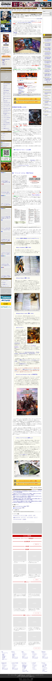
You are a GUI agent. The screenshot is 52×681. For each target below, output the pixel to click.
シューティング (44, 668)
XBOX (8, 8)
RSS (1, 0)
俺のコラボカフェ (5, 111)
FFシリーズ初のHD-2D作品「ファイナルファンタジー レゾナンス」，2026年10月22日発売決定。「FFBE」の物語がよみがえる (48, 40)
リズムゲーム (44, 669)
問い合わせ (16, 0)
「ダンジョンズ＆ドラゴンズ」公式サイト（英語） (28, 480)
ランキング (49, 0)
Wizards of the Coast (17, 517)
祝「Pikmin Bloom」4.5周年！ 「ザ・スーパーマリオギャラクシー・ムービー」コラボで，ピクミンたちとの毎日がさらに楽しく (5, 193)
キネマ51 (4, 126)
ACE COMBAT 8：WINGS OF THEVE (48, 102)
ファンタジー (24, 517)
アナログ (39, 8)
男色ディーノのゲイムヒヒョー (7, 94)
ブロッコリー (34, 9)
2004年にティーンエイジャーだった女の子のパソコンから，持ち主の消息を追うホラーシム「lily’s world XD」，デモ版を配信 (48, 66)
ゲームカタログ (44, 671)
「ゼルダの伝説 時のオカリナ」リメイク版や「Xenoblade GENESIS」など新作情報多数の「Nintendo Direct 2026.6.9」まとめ (48, 44)
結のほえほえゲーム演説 (6, 108)
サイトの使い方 (11, 0)
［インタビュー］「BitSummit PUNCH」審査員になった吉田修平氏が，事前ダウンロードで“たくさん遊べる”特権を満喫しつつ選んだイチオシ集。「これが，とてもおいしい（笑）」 (6, 276)
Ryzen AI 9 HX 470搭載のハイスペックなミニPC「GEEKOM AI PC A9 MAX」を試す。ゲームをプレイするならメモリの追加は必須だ (20, 609)
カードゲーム (44, 667)
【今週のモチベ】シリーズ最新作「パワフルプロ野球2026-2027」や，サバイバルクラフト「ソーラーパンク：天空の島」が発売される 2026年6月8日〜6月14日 (34, 576)
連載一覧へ (9, 130)
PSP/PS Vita (43, 651)
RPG (34, 515)
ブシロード (29, 9)
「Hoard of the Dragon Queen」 (29, 352)
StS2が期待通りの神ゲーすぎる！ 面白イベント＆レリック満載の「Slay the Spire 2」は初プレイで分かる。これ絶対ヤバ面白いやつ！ (6, 240)
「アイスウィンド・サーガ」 (23, 165)
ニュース (3, 61)
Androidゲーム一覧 (25, 671)
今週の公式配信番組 (6, 90)
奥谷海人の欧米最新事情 (6, 83)
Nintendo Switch (4, 146)
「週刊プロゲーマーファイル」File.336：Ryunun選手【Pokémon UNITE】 (33, 562)
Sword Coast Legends (18, 519)
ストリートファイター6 (48, 90)
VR (27, 8)
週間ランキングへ (49, 81)
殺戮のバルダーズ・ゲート (27, 369)
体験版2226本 (9, 6)
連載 (15, 9)
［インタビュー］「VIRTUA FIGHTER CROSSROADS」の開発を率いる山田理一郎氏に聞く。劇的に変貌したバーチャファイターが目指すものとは (34, 643)
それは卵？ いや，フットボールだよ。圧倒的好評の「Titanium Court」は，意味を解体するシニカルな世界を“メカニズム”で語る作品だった (20, 595)
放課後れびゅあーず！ (6, 128)
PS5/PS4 (12, 8)
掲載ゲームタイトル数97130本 (6, 5)
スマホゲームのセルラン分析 (7, 96)
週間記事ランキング (5, 133)
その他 (43, 670)
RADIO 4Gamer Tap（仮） (6, 102)
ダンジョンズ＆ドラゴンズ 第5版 (6, 43)
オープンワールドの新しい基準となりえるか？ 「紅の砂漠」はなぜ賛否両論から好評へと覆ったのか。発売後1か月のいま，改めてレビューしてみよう (6, 217)
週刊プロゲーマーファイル (7, 88)
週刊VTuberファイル (6, 92)
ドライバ (33, 668)
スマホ (20, 8)
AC (35, 8)
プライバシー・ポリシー (26, 678)
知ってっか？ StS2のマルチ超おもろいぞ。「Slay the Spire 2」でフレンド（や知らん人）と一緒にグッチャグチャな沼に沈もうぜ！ (6, 229)
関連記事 (15, 32)
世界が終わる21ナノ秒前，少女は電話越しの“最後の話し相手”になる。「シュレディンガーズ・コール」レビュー (34, 609)
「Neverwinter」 (33, 160)
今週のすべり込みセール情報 (7, 99)
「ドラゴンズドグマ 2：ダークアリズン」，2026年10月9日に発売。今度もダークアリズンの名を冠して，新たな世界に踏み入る (48, 70)
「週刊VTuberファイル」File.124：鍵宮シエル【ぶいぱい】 (19, 562)
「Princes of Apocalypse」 (23, 353)
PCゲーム (3, 142)
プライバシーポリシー (6, 280)
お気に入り (41, 0)
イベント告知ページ (23, 454)
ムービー (3, 64)
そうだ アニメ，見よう (6, 104)
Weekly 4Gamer (5, 85)
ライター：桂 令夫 (39, 18)
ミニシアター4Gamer (6, 119)
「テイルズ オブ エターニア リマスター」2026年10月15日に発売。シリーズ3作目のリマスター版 (48, 53)
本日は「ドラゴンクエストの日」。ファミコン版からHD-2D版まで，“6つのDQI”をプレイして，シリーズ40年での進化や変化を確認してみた (6, 204)
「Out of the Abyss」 (32, 353)
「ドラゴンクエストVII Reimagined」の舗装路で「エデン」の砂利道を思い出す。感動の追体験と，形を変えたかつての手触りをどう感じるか (5, 181)
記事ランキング (4, 659)
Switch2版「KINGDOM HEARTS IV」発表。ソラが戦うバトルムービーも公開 (48, 75)
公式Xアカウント (5, 0)
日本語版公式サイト (23, 363)
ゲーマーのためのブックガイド (7, 106)
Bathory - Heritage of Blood (48, 112)
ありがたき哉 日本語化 (6, 122)
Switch (16, 8)
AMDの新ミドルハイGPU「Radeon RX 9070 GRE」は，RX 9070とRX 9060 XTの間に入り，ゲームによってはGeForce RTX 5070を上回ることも (34, 595)
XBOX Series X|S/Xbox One (5, 143)
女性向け (23, 8)
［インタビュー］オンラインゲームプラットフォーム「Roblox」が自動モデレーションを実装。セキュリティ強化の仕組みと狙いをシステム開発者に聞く (5, 253)
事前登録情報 (24, 666)
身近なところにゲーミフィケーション (7, 125)
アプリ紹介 (24, 668)
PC (4, 8)
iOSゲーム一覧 (24, 670)
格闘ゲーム (44, 666)
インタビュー (6, 9)
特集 (3, 62)
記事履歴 (45, 0)
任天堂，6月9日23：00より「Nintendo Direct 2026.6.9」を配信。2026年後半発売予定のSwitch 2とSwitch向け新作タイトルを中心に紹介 (48, 79)
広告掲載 (32, 678)
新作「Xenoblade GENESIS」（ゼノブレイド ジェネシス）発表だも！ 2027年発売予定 (48, 62)
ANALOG (30, 515)
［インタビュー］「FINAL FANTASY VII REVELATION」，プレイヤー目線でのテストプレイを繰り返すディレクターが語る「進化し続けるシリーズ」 (5, 265)
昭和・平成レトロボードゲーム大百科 (7, 114)
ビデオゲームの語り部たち (7, 117)
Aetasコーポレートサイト (6, 286)
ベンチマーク (34, 669)
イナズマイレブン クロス (48, 105)
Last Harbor (46, 115)
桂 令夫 (30, 517)
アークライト (24, 9)
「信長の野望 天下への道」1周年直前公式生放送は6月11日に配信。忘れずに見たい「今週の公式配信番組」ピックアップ (20, 575)
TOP (2, 8)
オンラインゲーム (5, 652)
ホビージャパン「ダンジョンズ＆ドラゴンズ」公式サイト (28, 102)
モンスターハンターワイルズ (48, 109)
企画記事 (24, 519)
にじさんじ (46, 96)
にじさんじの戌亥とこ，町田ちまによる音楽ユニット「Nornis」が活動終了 (48, 49)
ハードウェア (31, 8)
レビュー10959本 (3, 6)
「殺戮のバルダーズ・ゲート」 (25, 359)
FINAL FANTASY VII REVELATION (48, 93)
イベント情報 (11, 9)
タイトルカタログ (15, 658)
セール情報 (24, 667)
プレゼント (4, 135)
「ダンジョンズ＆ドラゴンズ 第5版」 (24, 22)
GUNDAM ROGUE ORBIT (48, 87)
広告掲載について (5, 284)
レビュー (2, 9)
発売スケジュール (5, 668)
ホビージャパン (19, 9)
